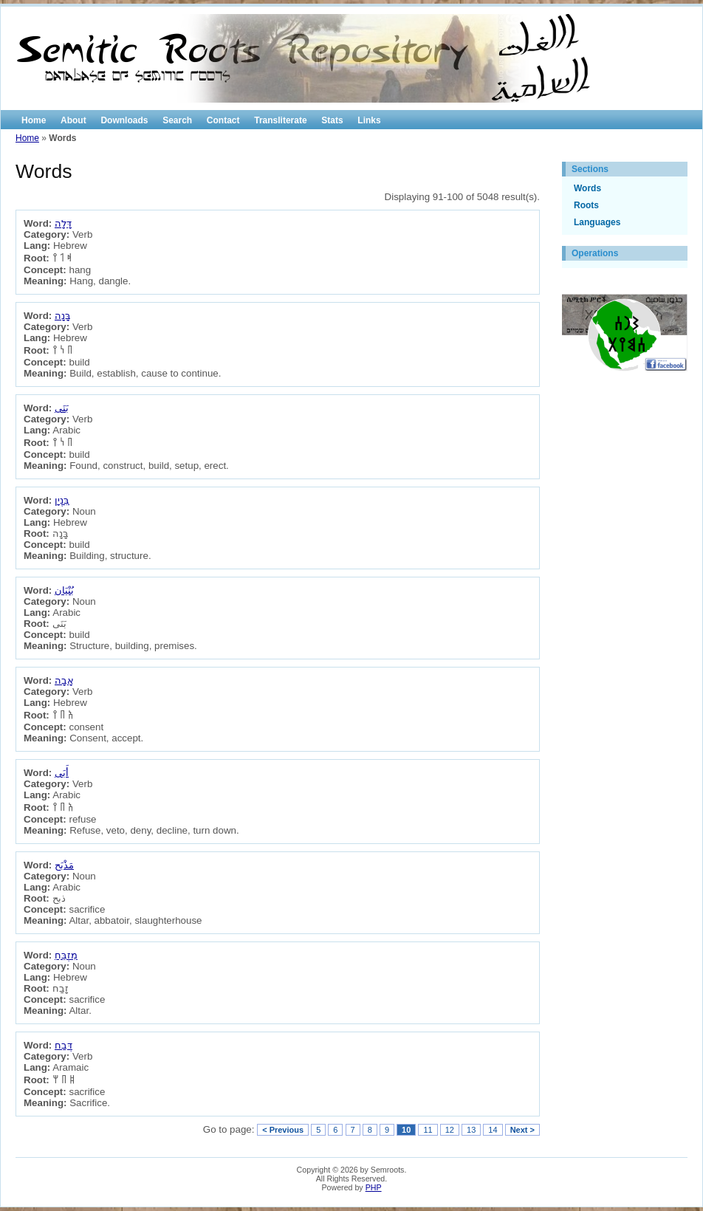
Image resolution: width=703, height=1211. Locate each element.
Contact (223, 120)
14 (492, 1129)
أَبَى (62, 772)
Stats (332, 120)
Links (368, 120)
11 (427, 1129)
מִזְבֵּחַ (66, 955)
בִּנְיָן (62, 500)
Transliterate (280, 120)
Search (177, 120)
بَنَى (62, 408)
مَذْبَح (64, 865)
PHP (374, 1187)
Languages (597, 222)
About (73, 120)
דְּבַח (63, 1045)
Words (587, 188)
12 (449, 1129)
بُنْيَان (64, 590)
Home (33, 120)
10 (406, 1129)
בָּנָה (63, 315)
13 (471, 1129)
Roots (586, 205)
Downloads (124, 120)
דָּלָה (63, 223)
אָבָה (64, 680)
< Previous (283, 1129)
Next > (522, 1129)
